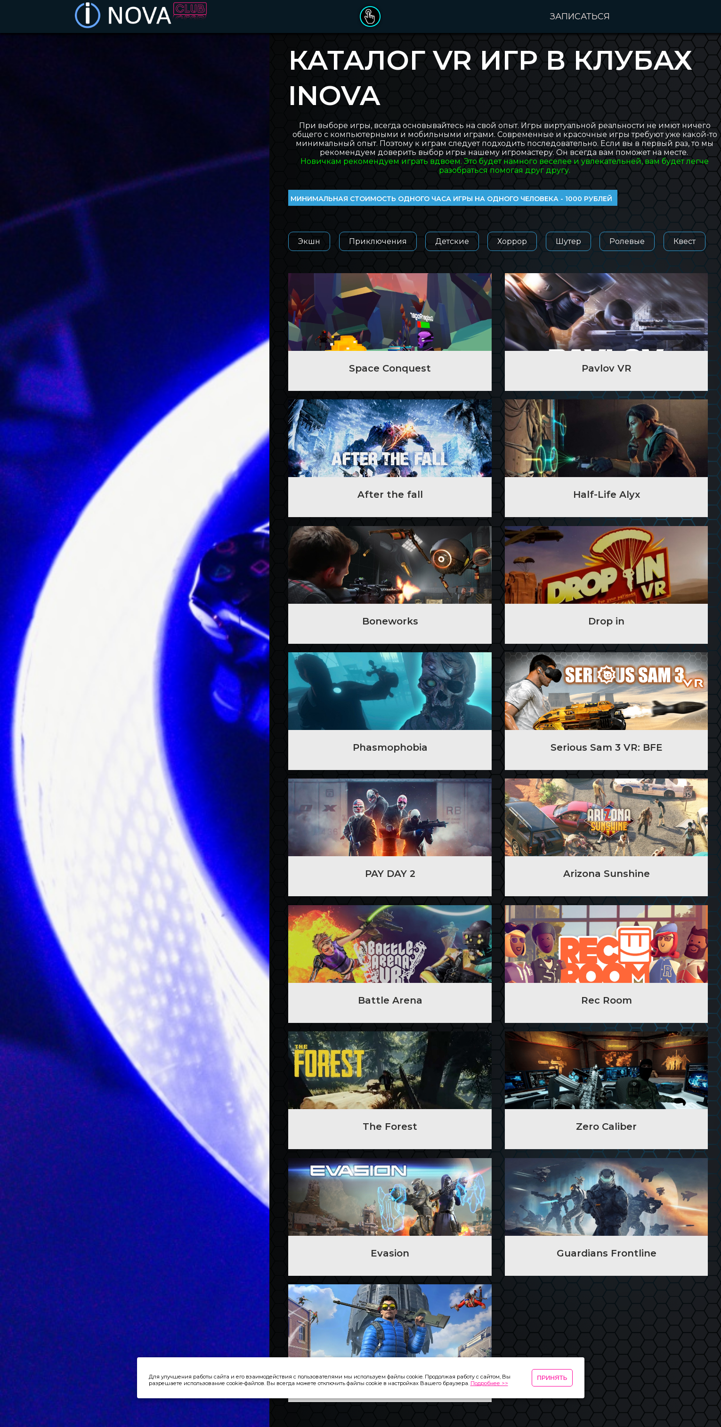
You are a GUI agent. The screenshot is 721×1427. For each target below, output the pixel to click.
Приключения (378, 241)
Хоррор (512, 241)
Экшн (309, 241)
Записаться (580, 16)
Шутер (568, 241)
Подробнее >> (489, 1383)
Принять (552, 1377)
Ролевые (627, 241)
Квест (684, 241)
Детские (452, 241)
